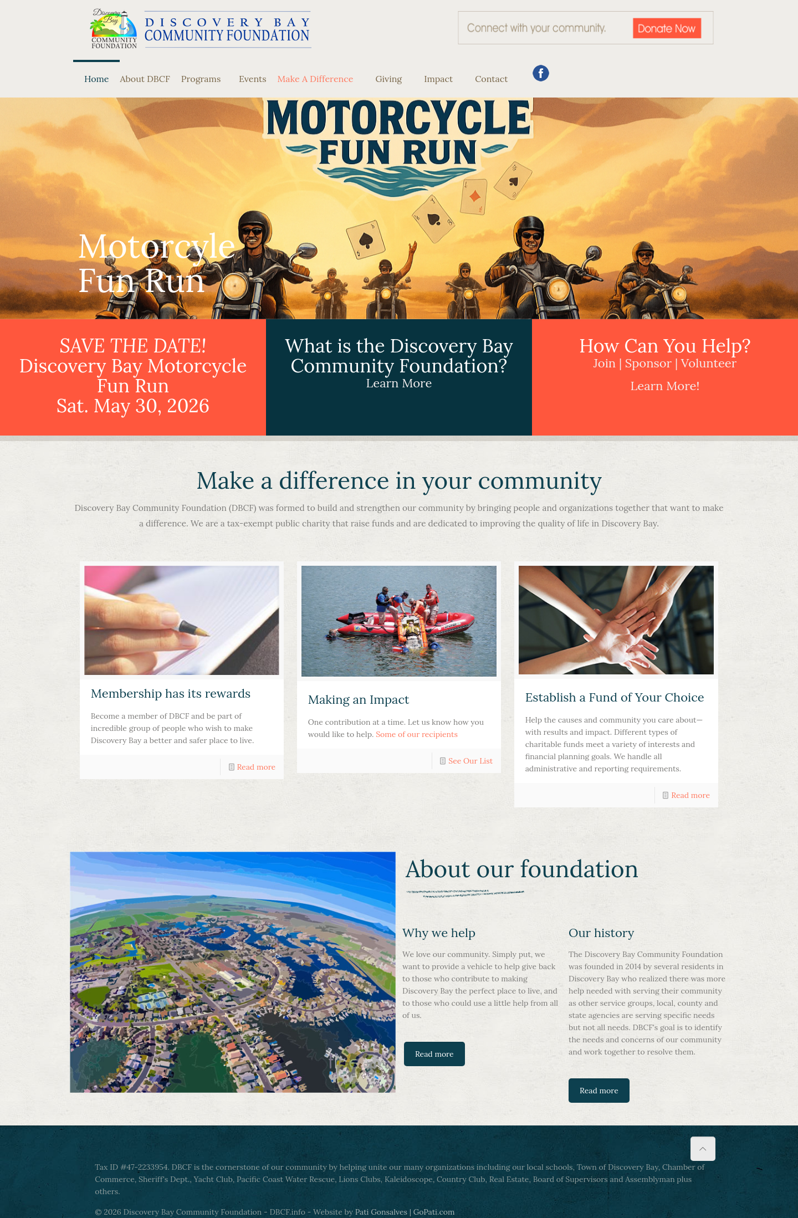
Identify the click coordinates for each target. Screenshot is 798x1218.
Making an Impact (359, 699)
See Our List (470, 761)
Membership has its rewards (171, 693)
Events (249, 78)
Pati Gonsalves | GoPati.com (405, 1212)
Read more (256, 767)
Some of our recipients (417, 734)
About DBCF (145, 78)
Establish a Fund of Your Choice (614, 697)
